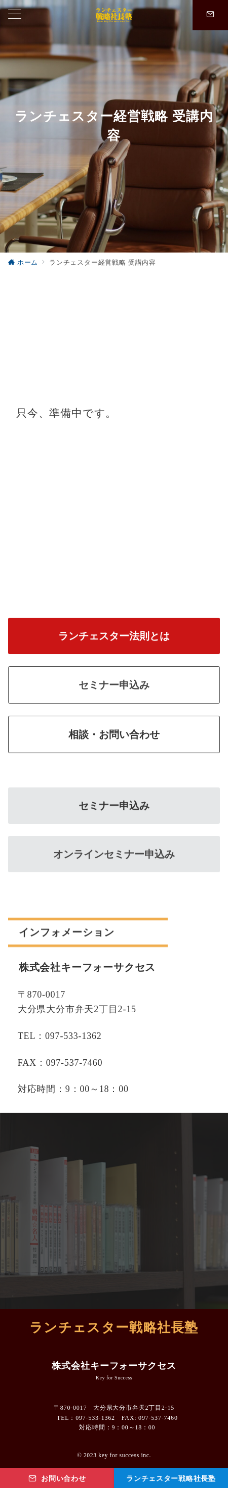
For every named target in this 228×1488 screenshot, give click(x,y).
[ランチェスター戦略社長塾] (171, 1478)
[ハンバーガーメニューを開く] (14, 15)
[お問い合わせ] (57, 1478)
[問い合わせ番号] (210, 15)
